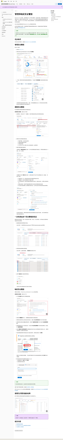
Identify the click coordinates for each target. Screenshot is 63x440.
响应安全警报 (53, 17)
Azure (16, 10)
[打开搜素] (61, 1)
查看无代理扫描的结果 (54, 19)
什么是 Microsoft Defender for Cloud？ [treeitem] (7, 20)
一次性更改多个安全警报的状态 (56, 16)
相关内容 (52, 20)
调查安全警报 (53, 15)
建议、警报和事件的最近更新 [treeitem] (7, 25)
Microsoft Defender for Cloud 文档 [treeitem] (7, 15)
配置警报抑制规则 (20, 424)
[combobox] (6, 12)
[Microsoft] (1, 1)
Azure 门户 (21, 49)
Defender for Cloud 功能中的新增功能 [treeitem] (7, 23)
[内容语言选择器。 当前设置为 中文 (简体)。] (4, 438)
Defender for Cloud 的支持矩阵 (30, 41)
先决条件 (52, 12)
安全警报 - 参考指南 (30, 387)
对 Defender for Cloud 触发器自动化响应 (24, 425)
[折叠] (12, 10)
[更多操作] (47, 11)
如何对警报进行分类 (21, 27)
